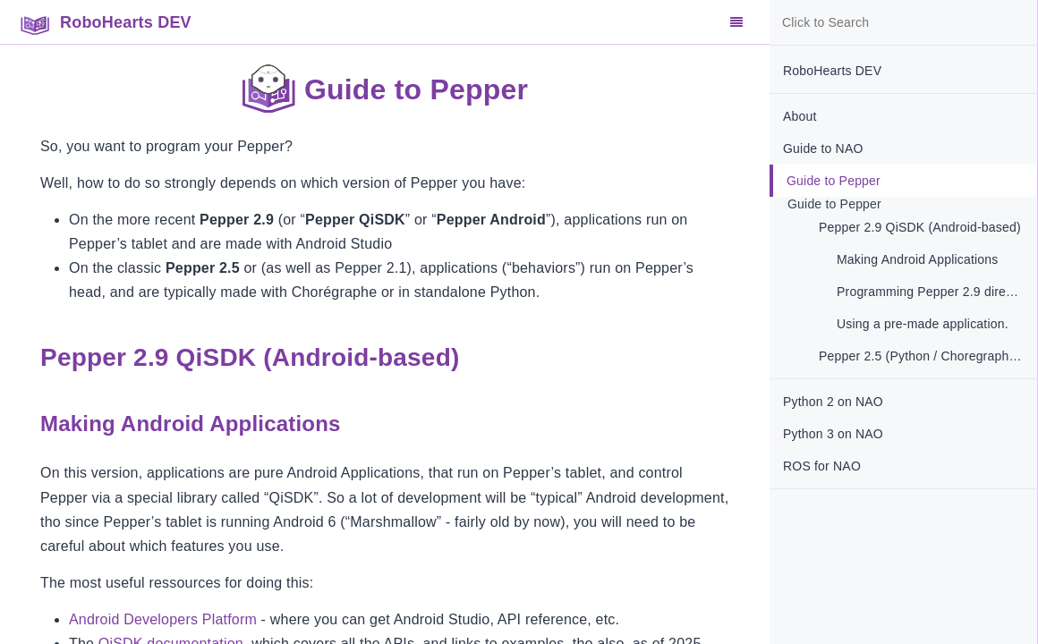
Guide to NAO (823, 148)
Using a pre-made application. (922, 324)
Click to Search (825, 22)
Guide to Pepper (834, 181)
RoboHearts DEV (832, 71)
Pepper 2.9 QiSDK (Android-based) (920, 227)
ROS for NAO (822, 466)
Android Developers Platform (163, 619)
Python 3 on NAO (833, 434)
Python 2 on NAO (833, 401)
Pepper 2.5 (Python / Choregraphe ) (921, 356)
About (800, 116)
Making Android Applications (918, 259)
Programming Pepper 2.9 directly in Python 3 (937, 291)
